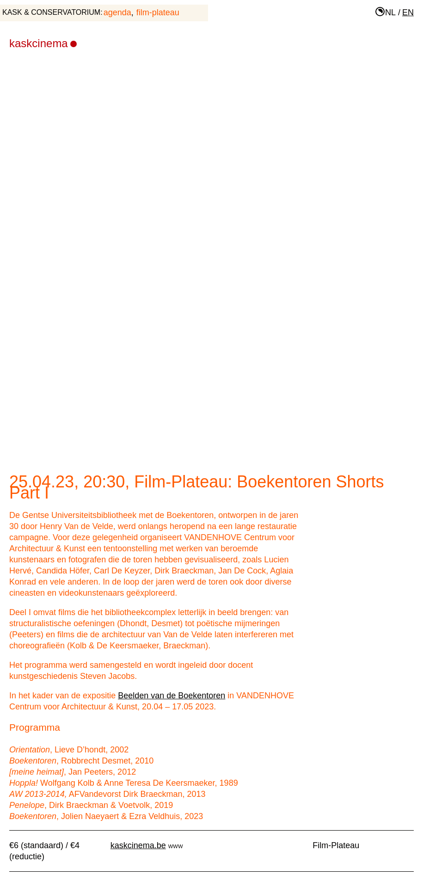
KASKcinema (43, 43)
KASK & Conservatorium (51, 12)
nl (390, 12)
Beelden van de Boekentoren (171, 695)
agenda (117, 12)
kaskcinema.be (138, 845)
